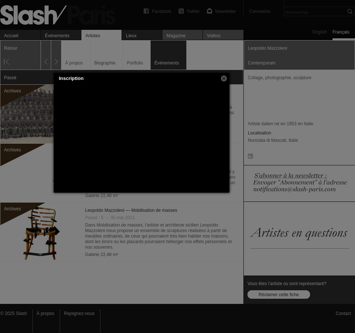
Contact (343, 313)
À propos (45, 313)
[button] (224, 78)
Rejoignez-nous (79, 313)
